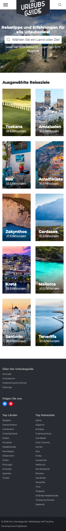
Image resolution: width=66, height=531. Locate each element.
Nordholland (42, 469)
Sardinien (40, 477)
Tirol (37, 486)
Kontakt (6, 374)
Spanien (6, 473)
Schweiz (6, 469)
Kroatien (7, 442)
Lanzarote (40, 460)
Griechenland (9, 433)
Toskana (14, 127)
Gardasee (48, 232)
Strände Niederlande (46, 495)
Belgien (6, 420)
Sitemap (7, 387)
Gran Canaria (42, 442)
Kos (9, 179)
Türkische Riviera (44, 500)
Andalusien (50, 127)
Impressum (8, 378)
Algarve (39, 424)
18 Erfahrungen (16, 340)
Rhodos (39, 473)
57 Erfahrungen (49, 235)
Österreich (8, 455)
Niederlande (9, 446)
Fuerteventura (43, 433)
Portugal (7, 464)
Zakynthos (16, 232)
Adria (38, 420)
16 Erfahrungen (49, 183)
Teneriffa (47, 337)
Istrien (38, 446)
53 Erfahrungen (16, 183)
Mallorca (47, 284)
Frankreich (8, 429)
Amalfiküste (51, 179)
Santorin (14, 337)
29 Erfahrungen (16, 130)
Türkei (5, 477)
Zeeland (39, 504)
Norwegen (8, 451)
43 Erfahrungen (49, 288)
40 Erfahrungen (49, 340)
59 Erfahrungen (16, 288)
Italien (5, 438)
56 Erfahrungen (49, 130)
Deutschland (9, 424)
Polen (5, 460)
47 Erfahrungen (16, 235)
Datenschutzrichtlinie (14, 382)
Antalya (39, 429)
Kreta (11, 284)
